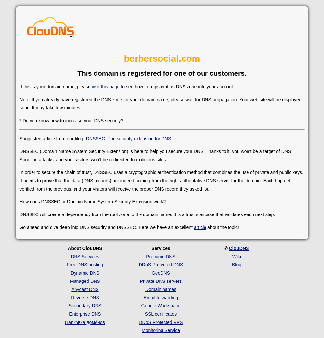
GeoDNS (161, 273)
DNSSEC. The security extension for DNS (128, 138)
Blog (236, 264)
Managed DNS (85, 281)
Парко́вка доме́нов (85, 322)
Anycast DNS (84, 289)
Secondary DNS (85, 305)
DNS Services (85, 256)
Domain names (160, 289)
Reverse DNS (85, 297)
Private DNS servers (161, 281)
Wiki (236, 256)
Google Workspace (161, 305)
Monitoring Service (161, 330)
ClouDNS (239, 248)
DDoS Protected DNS (161, 264)
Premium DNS (160, 256)
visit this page (106, 86)
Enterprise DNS (85, 314)
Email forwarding (161, 297)
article (200, 227)
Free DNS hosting (85, 264)
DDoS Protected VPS (161, 322)
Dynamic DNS (85, 273)
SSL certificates (161, 314)
